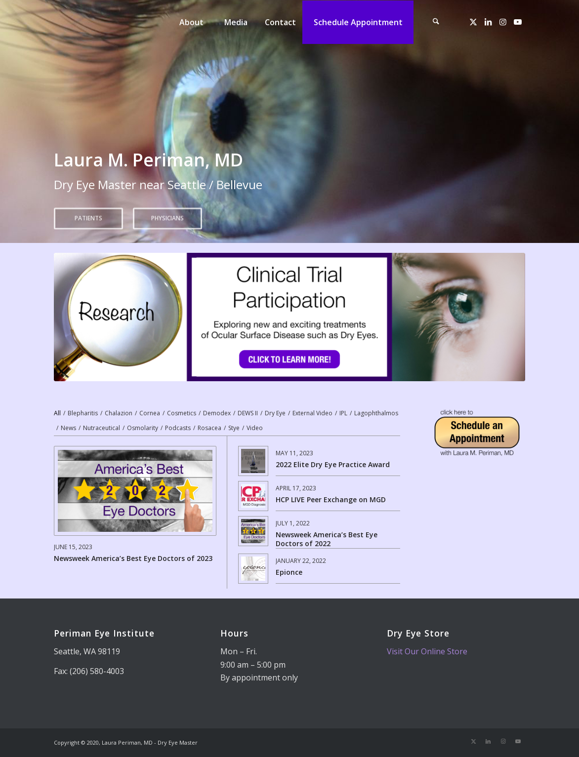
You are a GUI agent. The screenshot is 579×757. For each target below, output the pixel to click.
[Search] (436, 22)
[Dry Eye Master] (116, 22)
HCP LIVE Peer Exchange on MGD (331, 499)
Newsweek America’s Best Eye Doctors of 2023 (133, 558)
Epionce (289, 572)
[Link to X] (473, 21)
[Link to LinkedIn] (488, 21)
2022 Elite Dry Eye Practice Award (333, 464)
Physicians (167, 215)
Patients (88, 215)
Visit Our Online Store (427, 651)
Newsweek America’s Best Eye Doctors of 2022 (326, 539)
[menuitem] (191, 22)
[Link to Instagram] (503, 21)
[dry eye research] (290, 317)
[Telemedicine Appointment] (477, 432)
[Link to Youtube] (517, 21)
